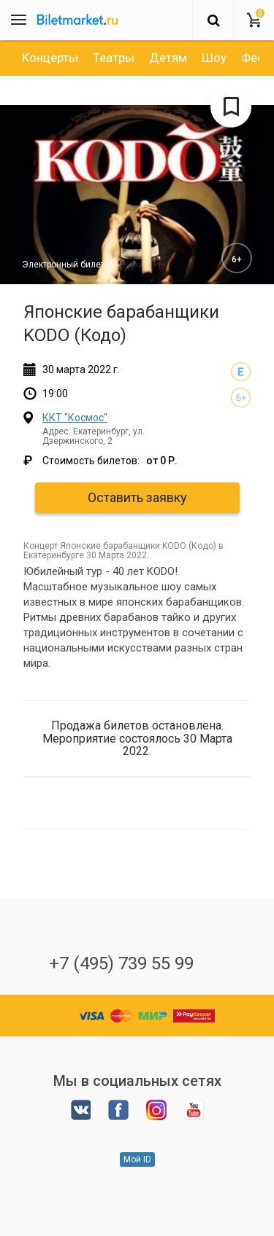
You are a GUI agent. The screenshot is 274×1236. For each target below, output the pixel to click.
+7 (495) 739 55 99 (121, 963)
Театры (113, 57)
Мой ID (137, 1159)
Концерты (50, 57)
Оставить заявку (137, 497)
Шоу (214, 57)
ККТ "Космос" (74, 417)
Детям (168, 57)
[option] (50, 57)
